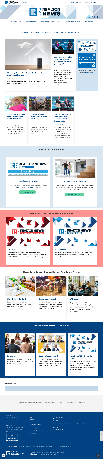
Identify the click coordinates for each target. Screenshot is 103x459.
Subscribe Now (27, 192)
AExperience (60, 250)
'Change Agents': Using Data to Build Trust (38, 116)
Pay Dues (93, 2)
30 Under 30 (12, 356)
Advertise (32, 419)
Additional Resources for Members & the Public (36, 425)
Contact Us (58, 415)
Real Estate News (15, 21)
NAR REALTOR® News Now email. (29, 187)
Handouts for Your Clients (75, 181)
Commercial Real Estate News (65, 446)
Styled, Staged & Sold (16, 299)
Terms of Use (33, 433)
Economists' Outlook (47, 299)
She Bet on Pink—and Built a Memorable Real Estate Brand (16, 116)
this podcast (88, 72)
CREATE (11, 250)
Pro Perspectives (31, 21)
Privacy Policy (33, 428)
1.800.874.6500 (59, 417)
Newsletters (89, 21)
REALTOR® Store (76, 2)
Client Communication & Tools (50, 21)
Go (66, 2)
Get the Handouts (74, 194)
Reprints (32, 422)
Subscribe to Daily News (27, 181)
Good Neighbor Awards (49, 356)
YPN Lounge (75, 299)
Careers (32, 417)
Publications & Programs (72, 21)
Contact (86, 2)
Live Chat (57, 420)
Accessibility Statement (36, 430)
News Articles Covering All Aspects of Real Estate (31, 446)
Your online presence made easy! (48, 454)
